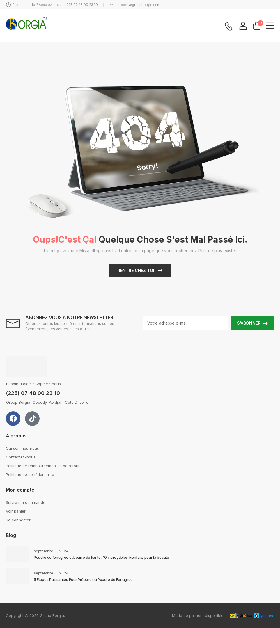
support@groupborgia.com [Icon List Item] (135, 4)
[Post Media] (17, 554)
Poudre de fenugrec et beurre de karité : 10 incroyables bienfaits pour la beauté (101, 557)
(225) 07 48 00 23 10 (33, 393)
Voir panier (16, 511)
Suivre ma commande (25, 502)
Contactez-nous (21, 457)
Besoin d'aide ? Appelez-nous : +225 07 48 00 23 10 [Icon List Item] (52, 4)
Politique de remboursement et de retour (43, 465)
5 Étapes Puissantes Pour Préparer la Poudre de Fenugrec (83, 579)
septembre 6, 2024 (51, 551)
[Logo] (26, 25)
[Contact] (228, 26)
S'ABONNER (248, 323)
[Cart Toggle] (257, 25)
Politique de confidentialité (30, 474)
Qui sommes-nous (22, 448)
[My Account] (243, 26)
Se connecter (18, 519)
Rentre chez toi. (136, 270)
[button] (270, 25)
